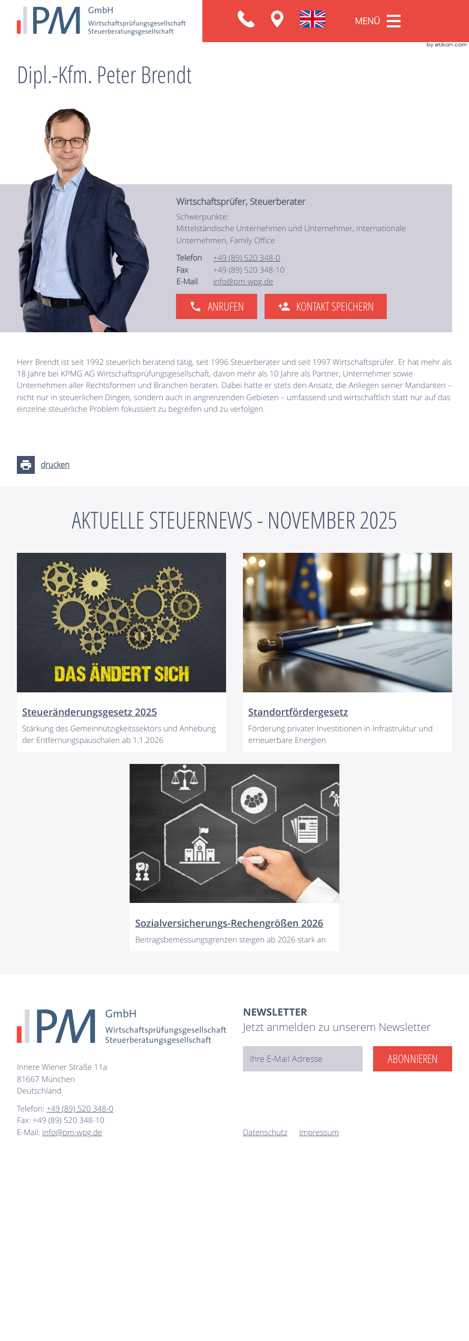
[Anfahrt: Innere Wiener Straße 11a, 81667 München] (277, 19)
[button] (246, 19)
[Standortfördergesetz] (347, 828)
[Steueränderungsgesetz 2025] (121, 828)
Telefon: (31, 1284)
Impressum (319, 1308)
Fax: (25, 1296)
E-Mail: (29, 1308)
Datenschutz (265, 1308)
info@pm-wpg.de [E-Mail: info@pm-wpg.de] (243, 457)
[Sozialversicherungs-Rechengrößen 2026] (234, 1033)
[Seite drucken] (46, 640)
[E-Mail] (303, 1234)
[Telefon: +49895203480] (246, 434)
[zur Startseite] (101, 21)
